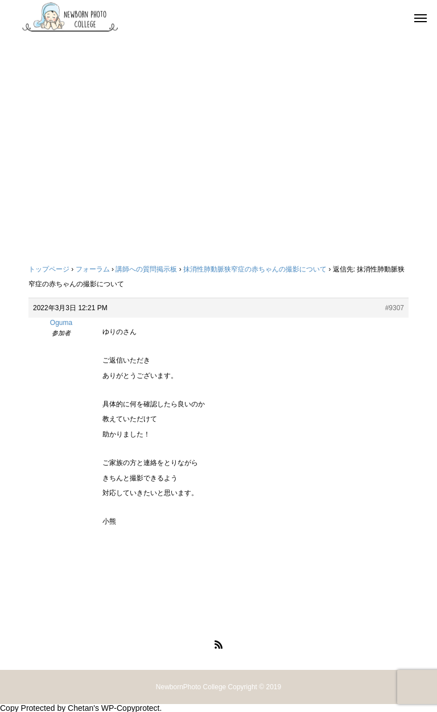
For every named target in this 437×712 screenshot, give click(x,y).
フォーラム (93, 269)
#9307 (394, 308)
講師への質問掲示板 (146, 269)
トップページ (48, 269)
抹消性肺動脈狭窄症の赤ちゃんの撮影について (255, 269)
